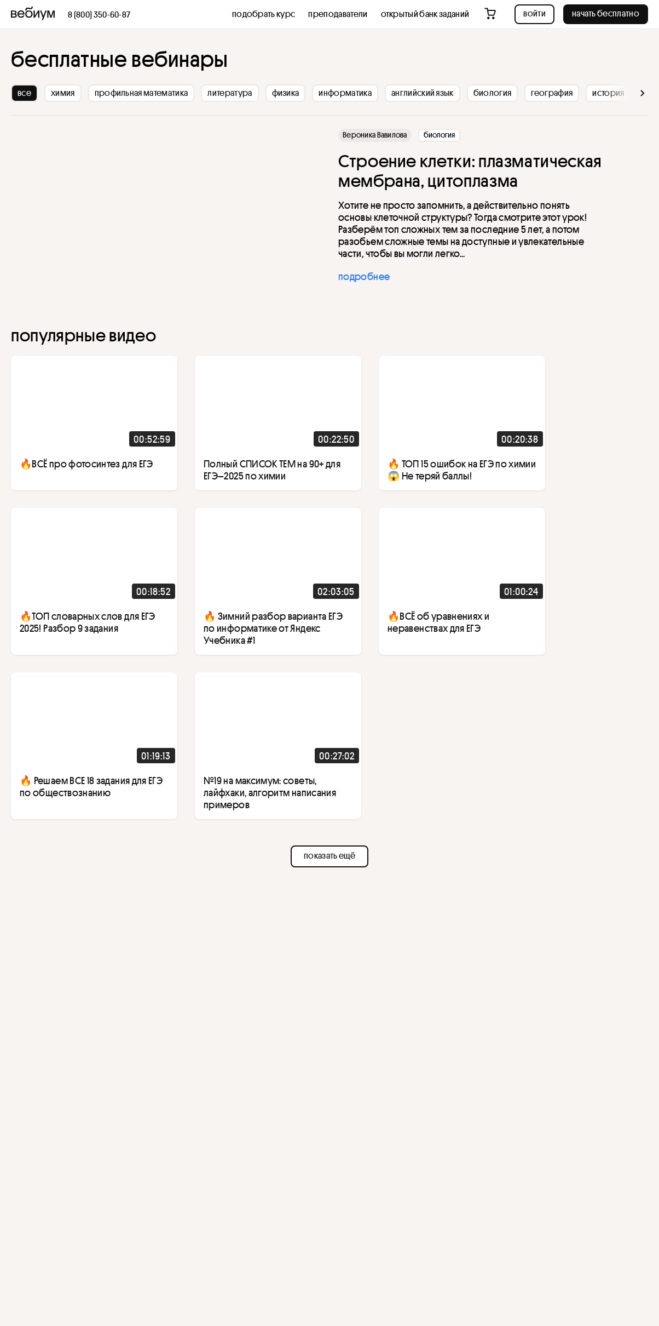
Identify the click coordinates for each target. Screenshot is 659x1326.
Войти (534, 13)
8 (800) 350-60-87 (99, 14)
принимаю (49, 1292)
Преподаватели (337, 14)
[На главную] (33, 14)
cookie (87, 1270)
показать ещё (329, 855)
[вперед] (627, 93)
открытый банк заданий (425, 14)
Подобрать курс (263, 14)
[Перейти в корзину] (491, 14)
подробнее (364, 276)
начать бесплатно (605, 13)
